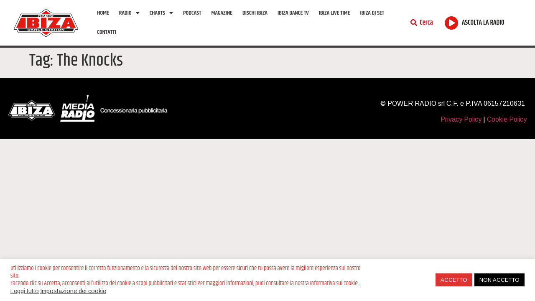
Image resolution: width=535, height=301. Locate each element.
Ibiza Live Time (334, 13)
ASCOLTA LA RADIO (483, 23)
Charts (161, 13)
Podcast (192, 13)
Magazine (221, 13)
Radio (129, 13)
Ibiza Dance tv (293, 13)
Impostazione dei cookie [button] (73, 291)
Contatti (106, 32)
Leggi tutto (24, 291)
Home (103, 13)
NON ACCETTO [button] (499, 280)
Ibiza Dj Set (372, 13)
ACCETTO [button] (454, 280)
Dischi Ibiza (255, 13)
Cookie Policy (507, 119)
